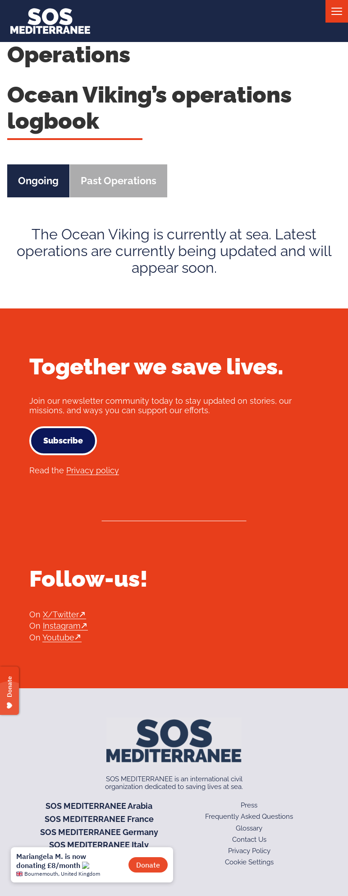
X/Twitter (61, 614)
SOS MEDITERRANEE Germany (99, 832)
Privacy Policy (249, 851)
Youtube (58, 637)
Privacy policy (92, 470)
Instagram (62, 625)
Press (249, 805)
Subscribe (63, 440)
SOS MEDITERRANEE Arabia (99, 806)
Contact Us (249, 839)
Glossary (249, 828)
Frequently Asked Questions (249, 816)
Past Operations (118, 181)
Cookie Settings (249, 862)
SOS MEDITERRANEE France (99, 819)
